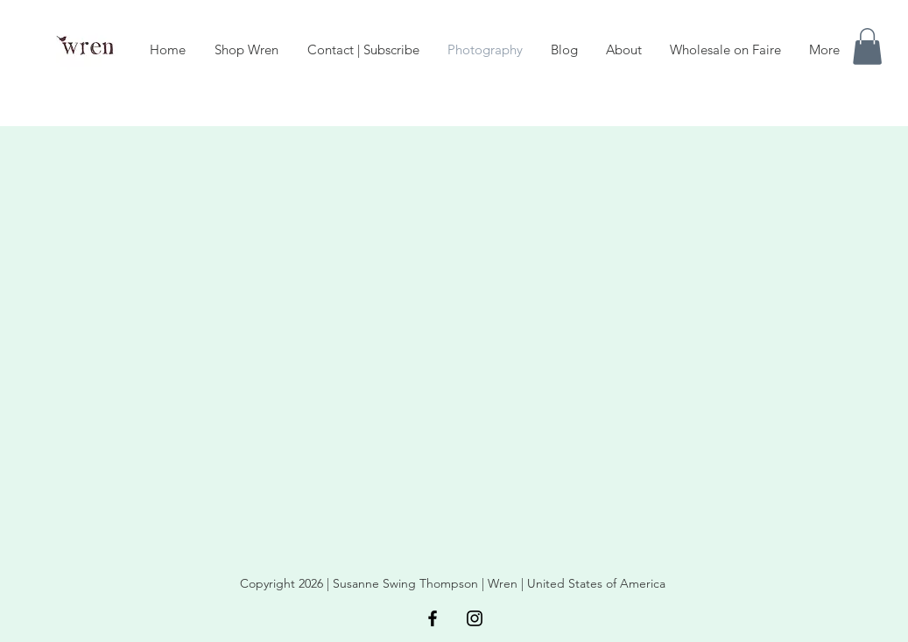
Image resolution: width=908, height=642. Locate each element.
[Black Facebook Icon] (432, 618)
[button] (867, 46)
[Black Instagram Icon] (474, 618)
